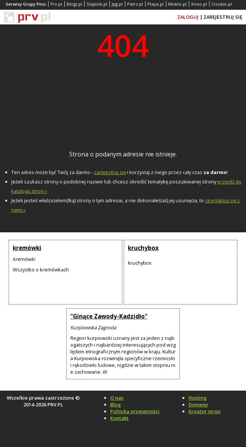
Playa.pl (155, 4)
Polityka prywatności (134, 411)
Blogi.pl (74, 4)
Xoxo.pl (199, 4)
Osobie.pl (221, 4)
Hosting (197, 397)
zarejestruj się (110, 172)
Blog (115, 404)
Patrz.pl (135, 4)
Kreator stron (204, 411)
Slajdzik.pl (97, 4)
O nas (116, 397)
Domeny (198, 404)
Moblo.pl (177, 4)
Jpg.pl (117, 4)
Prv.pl (56, 4)
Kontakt (119, 418)
